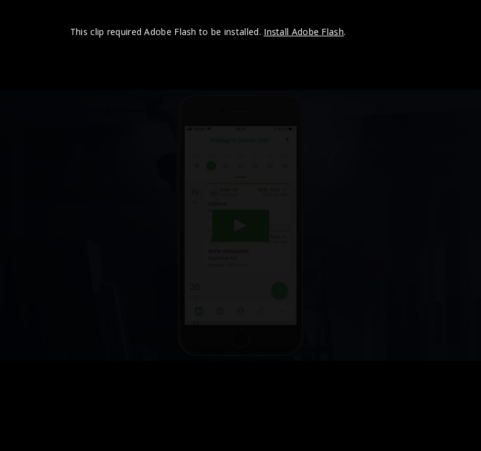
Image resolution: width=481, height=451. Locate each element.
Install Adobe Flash (304, 32)
